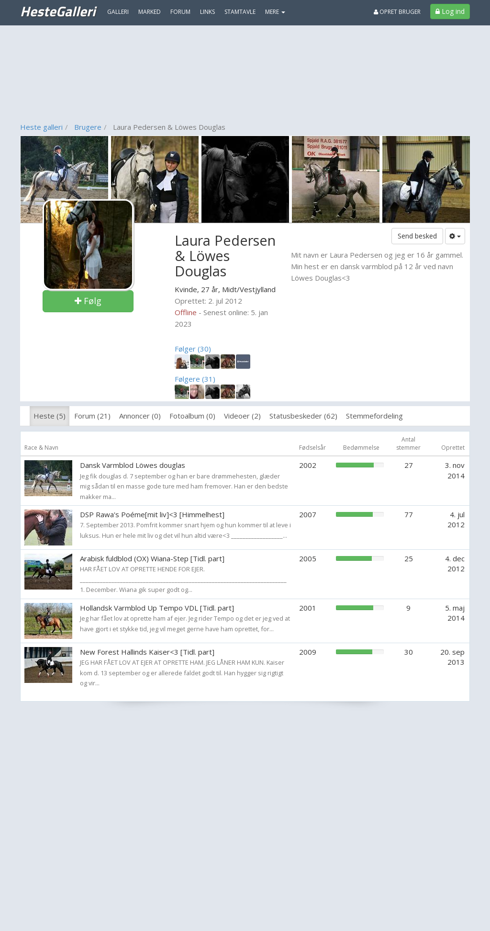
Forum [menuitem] (180, 12)
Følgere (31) (195, 379)
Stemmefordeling (374, 415)
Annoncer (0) (140, 415)
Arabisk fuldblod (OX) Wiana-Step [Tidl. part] (152, 558)
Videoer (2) (242, 415)
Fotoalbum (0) (192, 415)
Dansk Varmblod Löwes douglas (132, 465)
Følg (88, 301)
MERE (275, 12)
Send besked (417, 235)
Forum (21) (92, 415)
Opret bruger (397, 12)
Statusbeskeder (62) (303, 415)
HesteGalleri (57, 11)
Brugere (87, 127)
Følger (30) (193, 348)
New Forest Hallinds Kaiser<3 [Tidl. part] (147, 652)
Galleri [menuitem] (118, 12)
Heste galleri (41, 127)
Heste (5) (49, 415)
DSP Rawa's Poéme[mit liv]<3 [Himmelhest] (152, 514)
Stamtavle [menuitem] (240, 12)
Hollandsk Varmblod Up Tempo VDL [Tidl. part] (157, 608)
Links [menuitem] (207, 12)
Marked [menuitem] (149, 12)
